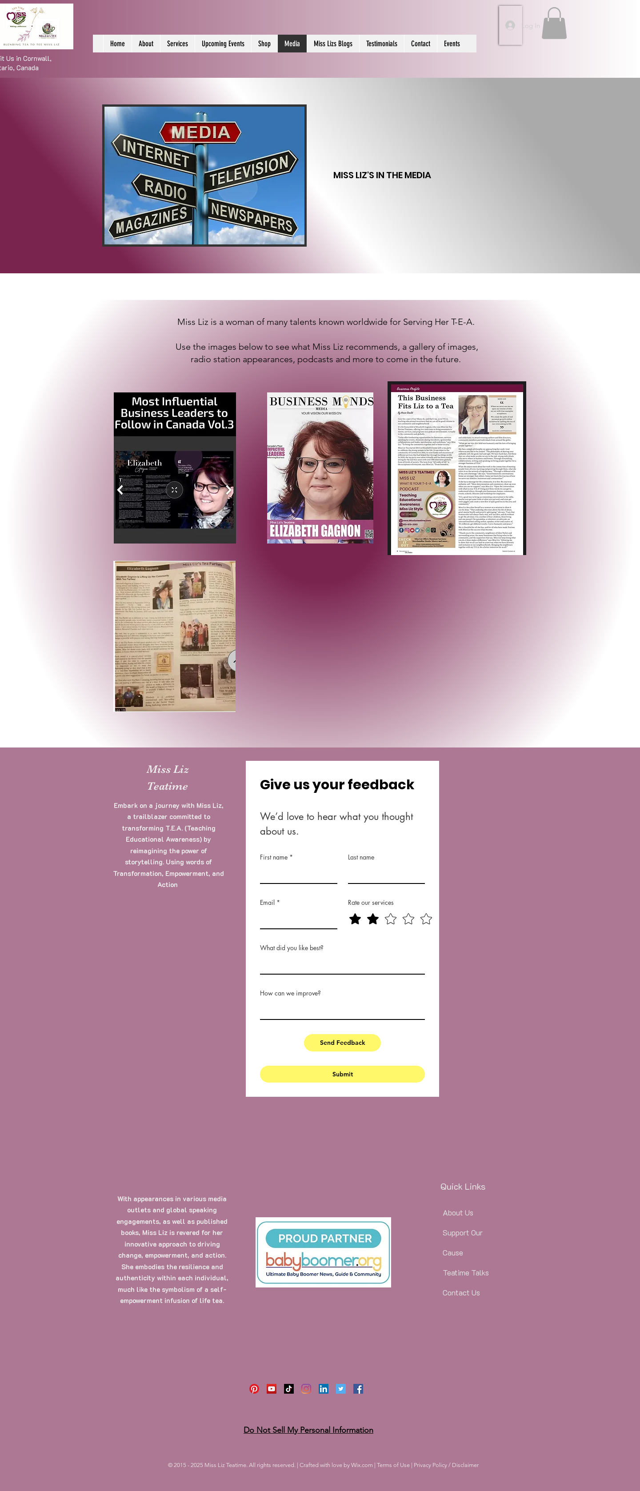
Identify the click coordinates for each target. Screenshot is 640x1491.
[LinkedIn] (323, 1389)
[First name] (296, 874)
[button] (554, 23)
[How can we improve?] (340, 1010)
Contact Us (461, 1292)
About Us (458, 1212)
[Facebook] (358, 1389)
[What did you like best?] (340, 964)
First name (276, 857)
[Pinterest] (254, 1389)
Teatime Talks (466, 1272)
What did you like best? (292, 947)
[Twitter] (341, 1389)
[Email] (296, 919)
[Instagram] (306, 1389)
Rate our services (371, 902)
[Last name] (384, 874)
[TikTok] (289, 1389)
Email (270, 902)
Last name (361, 857)
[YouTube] (271, 1389)
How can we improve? (290, 993)
